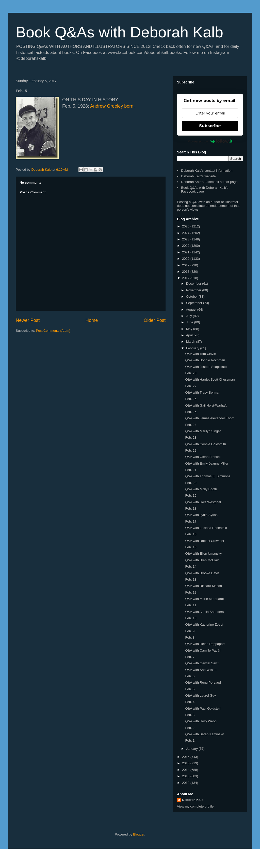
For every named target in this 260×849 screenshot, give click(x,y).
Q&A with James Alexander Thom (209, 418)
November (194, 290)
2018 (186, 272)
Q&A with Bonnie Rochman (205, 360)
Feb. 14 (190, 566)
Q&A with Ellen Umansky (203, 553)
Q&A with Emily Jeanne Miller (206, 463)
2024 (186, 233)
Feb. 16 (190, 534)
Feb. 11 (190, 605)
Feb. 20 (190, 483)
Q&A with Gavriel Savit (201, 663)
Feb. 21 (190, 470)
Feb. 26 (190, 399)
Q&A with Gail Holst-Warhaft (205, 405)
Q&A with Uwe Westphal (203, 502)
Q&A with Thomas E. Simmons (207, 476)
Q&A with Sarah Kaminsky (204, 734)
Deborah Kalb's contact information (206, 170)
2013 (186, 776)
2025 (186, 226)
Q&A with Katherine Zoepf (204, 624)
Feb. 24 (190, 425)
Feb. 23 (190, 437)
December (194, 283)
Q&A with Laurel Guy (200, 695)
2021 (186, 252)
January (192, 749)
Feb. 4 (189, 702)
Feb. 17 (190, 521)
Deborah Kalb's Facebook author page (209, 182)
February (193, 348)
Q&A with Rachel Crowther (204, 541)
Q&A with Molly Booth (201, 489)
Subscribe (210, 125)
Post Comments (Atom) (53, 331)
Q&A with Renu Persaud (203, 682)
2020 (186, 259)
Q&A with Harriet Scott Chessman (210, 379)
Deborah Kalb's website (198, 176)
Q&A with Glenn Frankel (202, 457)
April (190, 335)
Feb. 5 (189, 689)
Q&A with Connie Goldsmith (205, 444)
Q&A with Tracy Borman (202, 392)
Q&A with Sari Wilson (200, 670)
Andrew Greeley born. (112, 106)
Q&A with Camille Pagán (203, 650)
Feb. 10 (190, 618)
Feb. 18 (190, 508)
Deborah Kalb (193, 800)
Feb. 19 (190, 495)
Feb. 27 (190, 386)
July (189, 316)
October (192, 296)
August (191, 309)
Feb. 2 (189, 728)
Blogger (138, 834)
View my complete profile (195, 806)
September (194, 303)
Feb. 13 (190, 579)
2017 (186, 278)
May (189, 329)
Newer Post (28, 320)
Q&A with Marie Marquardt (204, 599)
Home (92, 320)
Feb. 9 (189, 631)
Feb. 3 (189, 715)
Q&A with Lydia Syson (201, 515)
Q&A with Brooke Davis (202, 573)
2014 (186, 770)
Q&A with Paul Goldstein (203, 708)
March (191, 341)
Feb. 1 (189, 740)
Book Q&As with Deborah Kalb (119, 32)
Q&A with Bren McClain (202, 560)
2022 (186, 246)
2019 (186, 265)
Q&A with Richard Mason (203, 586)
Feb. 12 (190, 592)
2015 (186, 763)
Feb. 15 (190, 547)
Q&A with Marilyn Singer (203, 431)
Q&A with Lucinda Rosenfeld (206, 528)
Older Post (155, 320)
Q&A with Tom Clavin (200, 354)
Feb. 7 (189, 657)
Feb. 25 (190, 412)
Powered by (210, 141)
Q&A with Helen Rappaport (204, 644)
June (190, 322)
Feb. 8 (189, 637)
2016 (186, 757)
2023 (186, 239)
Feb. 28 (190, 373)
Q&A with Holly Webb (200, 721)
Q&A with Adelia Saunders (204, 612)
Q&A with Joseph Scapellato (205, 367)
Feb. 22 (190, 450)
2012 (186, 783)
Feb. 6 (189, 676)
